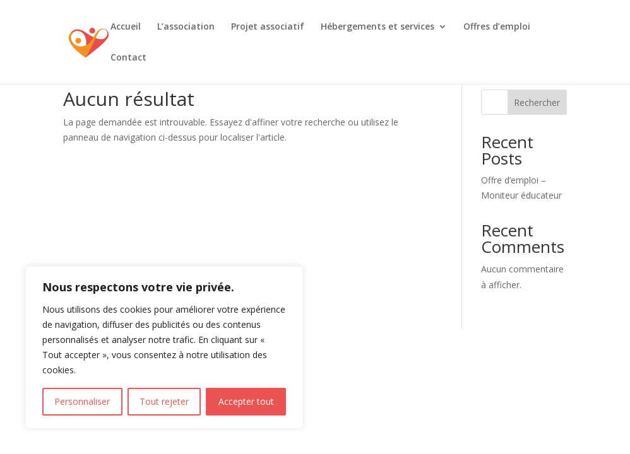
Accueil (125, 27)
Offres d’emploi (496, 27)
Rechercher (537, 102)
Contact (128, 58)
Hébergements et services (377, 27)
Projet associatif (267, 27)
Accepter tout (246, 401)
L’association (186, 27)
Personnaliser (82, 401)
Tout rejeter (164, 401)
